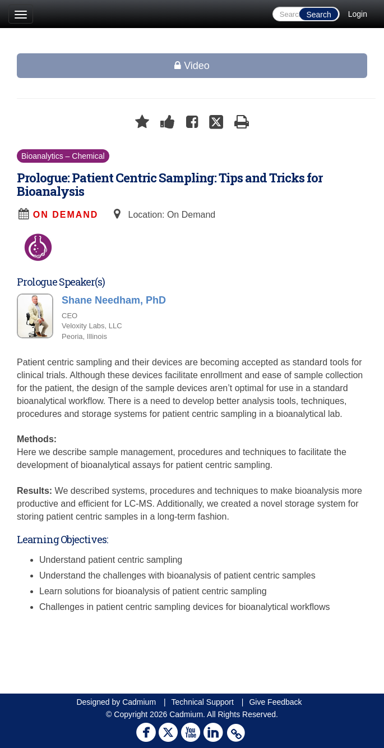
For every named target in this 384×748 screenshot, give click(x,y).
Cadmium (139, 701)
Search (318, 14)
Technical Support (203, 701)
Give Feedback (275, 701)
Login (357, 14)
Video (192, 65)
